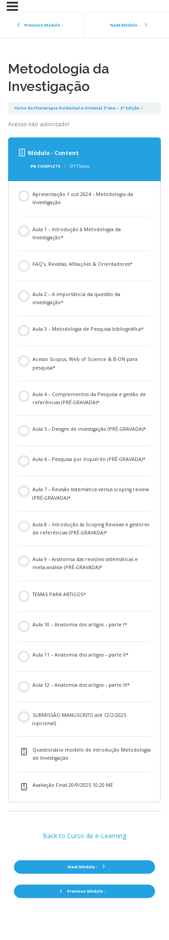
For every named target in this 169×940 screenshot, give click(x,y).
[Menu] (12, 6)
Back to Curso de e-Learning (84, 835)
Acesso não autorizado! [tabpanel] (38, 124)
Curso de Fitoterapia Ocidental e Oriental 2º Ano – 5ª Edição (77, 108)
